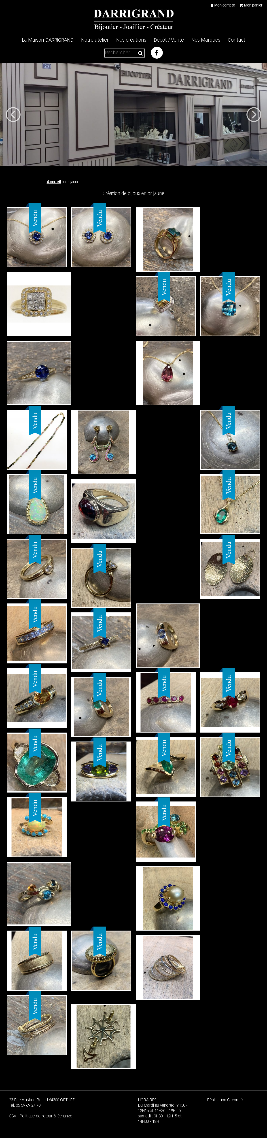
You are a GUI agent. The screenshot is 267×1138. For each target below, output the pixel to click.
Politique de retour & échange (46, 1116)
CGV (12, 1116)
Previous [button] (13, 114)
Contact (236, 40)
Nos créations (131, 40)
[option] (133, 114)
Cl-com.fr (235, 1100)
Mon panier (253, 5)
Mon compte (224, 5)
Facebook (157, 53)
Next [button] (253, 114)
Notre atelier (95, 40)
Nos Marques (205, 40)
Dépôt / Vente (169, 40)
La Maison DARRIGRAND (48, 40)
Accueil (54, 182)
